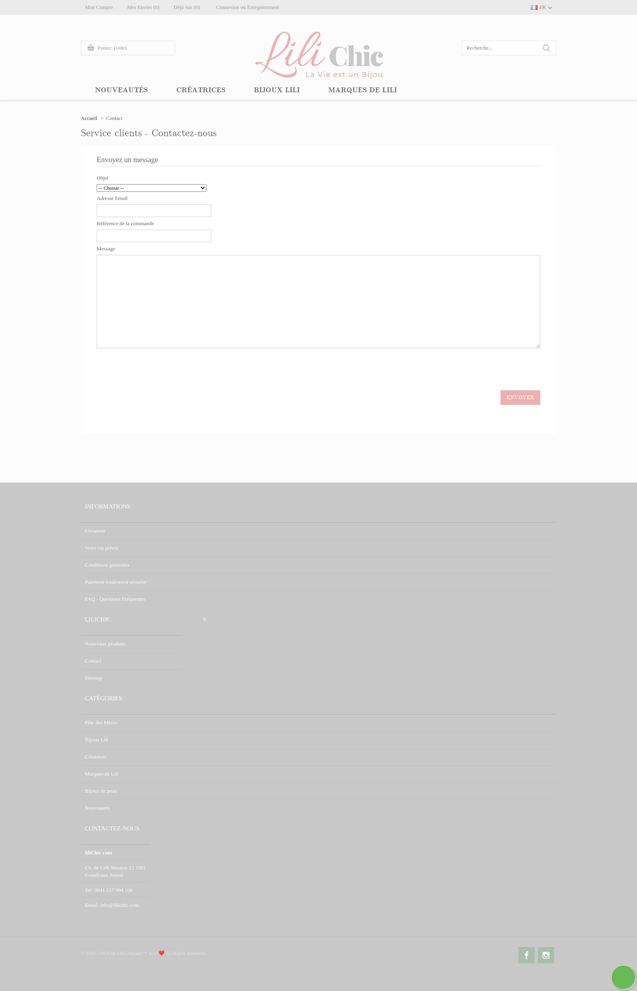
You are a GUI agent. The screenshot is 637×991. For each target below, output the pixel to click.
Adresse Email (112, 198)
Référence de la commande (125, 223)
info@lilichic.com (119, 905)
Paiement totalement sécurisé (116, 582)
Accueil (89, 118)
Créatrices (95, 757)
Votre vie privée (102, 548)
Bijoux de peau (101, 791)
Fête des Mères (101, 722)
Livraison (95, 531)
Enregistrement (263, 7)
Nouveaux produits (105, 644)
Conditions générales (107, 565)
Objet (102, 178)
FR (543, 7)
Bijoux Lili (96, 740)
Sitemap (93, 678)
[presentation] (158, 369)
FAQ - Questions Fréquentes (115, 599)
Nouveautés (97, 808)
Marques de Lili (102, 774)
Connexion (227, 7)
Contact (93, 661)
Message (106, 249)
